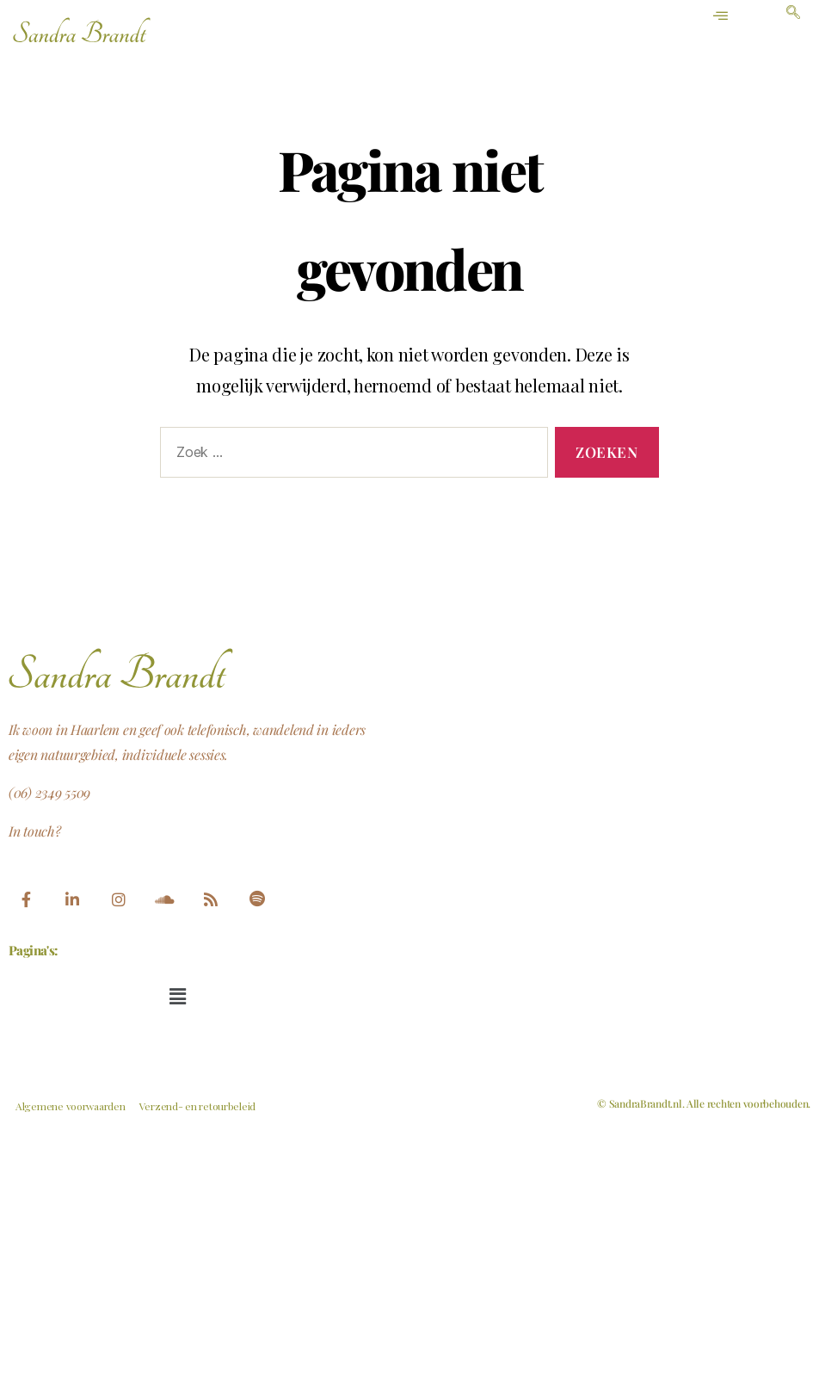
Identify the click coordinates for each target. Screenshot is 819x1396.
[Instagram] (118, 900)
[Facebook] (26, 900)
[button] (177, 995)
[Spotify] (257, 900)
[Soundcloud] (164, 900)
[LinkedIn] (72, 900)
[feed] (211, 900)
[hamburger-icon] (721, 16)
